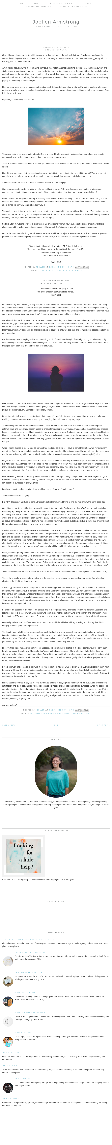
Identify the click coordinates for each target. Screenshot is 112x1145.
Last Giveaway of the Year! (29, 972)
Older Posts (8, 725)
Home (22, 3)
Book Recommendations (38, 6)
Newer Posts (103, 725)
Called (59, 713)
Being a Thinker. (12, 1099)
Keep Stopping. (11, 1065)
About (37, 3)
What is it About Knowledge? (31, 1012)
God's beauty (56, 270)
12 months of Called (42, 713)
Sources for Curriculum (73, 6)
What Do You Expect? (26, 992)
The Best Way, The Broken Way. (31, 952)
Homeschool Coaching (62, 3)
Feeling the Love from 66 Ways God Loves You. (28, 939)
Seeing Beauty (74, 270)
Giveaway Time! (23, 1032)
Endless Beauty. (56, 50)
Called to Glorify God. (56, 283)
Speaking (88, 3)
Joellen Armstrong (55, 22)
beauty (43, 270)
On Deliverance (23, 1079)
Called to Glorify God (78, 713)
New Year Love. (11, 1052)
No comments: (66, 267)
